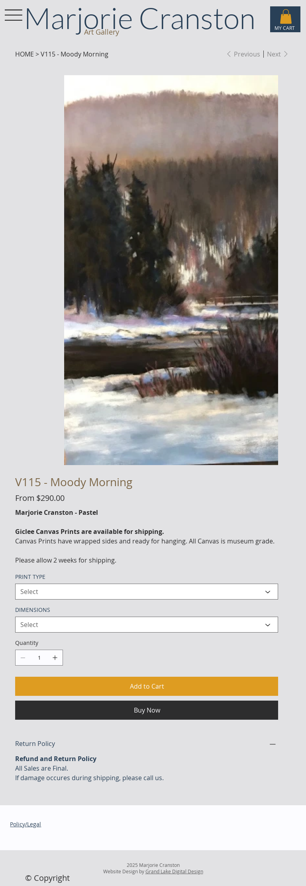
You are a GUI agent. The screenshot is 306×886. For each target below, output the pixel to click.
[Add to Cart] (146, 686)
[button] (286, 16)
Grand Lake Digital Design (174, 871)
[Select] (146, 592)
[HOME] (24, 54)
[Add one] (55, 658)
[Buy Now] (146, 710)
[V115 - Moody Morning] (74, 54)
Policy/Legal (25, 824)
